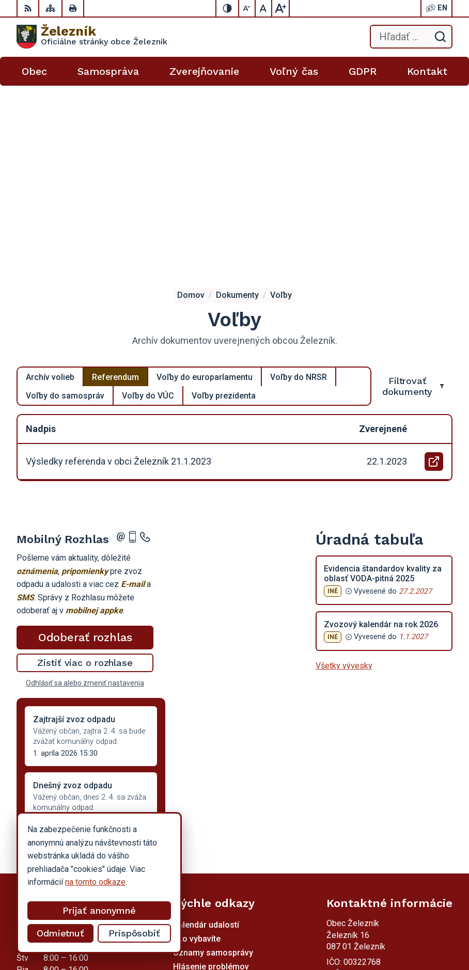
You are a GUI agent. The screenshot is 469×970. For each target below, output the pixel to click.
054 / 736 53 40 (355, 811)
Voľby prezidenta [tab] (224, 201)
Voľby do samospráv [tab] (65, 201)
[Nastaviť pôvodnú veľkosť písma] (264, 8)
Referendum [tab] (115, 183)
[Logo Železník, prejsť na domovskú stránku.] (92, 37)
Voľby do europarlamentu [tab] (205, 183)
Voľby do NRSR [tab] (298, 183)
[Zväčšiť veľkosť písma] (280, 8)
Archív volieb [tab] (50, 183)
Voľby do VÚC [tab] (148, 201)
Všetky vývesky (344, 471)
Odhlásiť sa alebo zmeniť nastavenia (85, 489)
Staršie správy (50, 663)
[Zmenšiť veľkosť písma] (247, 8)
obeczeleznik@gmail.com (372, 823)
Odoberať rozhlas (85, 443)
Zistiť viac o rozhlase (85, 468)
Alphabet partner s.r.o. (385, 916)
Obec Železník (397, 929)
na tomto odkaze (95, 882)
